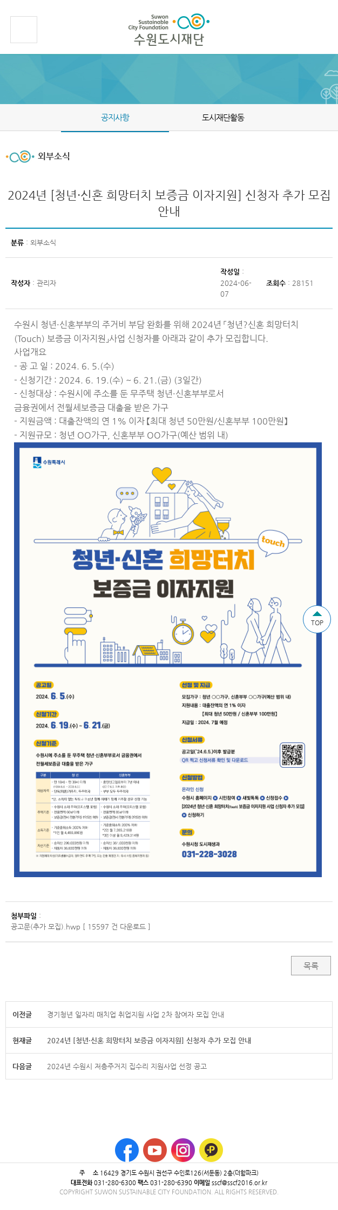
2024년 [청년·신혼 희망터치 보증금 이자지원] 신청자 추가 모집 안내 (149, 1040)
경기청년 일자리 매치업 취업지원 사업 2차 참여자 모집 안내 (135, 1014)
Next (331, 117)
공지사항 (115, 117)
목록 (311, 965)
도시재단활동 (223, 117)
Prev (6, 117)
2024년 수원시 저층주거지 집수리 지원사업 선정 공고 (127, 1066)
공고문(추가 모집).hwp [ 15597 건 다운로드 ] (81, 926)
